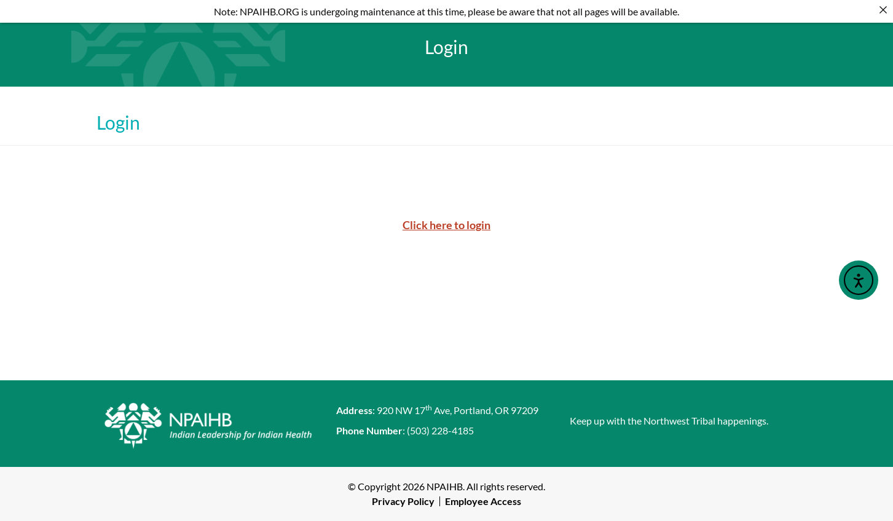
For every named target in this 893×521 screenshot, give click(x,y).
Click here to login (446, 225)
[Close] (883, 10)
